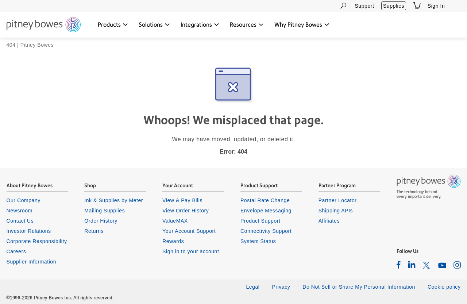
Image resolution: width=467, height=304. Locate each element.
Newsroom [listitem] (19, 210)
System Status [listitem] (258, 241)
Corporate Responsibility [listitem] (37, 241)
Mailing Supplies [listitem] (104, 210)
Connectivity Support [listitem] (266, 231)
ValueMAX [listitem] (175, 221)
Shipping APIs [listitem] (336, 210)
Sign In (436, 6)
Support (364, 6)
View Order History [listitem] (185, 210)
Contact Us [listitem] (20, 221)
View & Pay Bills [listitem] (182, 200)
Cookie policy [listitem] (444, 287)
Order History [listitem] (100, 221)
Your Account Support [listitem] (189, 231)
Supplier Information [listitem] (32, 262)
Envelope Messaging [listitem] (266, 210)
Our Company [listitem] (23, 200)
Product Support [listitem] (260, 221)
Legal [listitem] (252, 287)
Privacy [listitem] (281, 287)
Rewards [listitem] (173, 241)
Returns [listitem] (94, 231)
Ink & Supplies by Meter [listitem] (113, 200)
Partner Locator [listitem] (338, 200)
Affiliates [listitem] (329, 221)
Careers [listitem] (16, 251)
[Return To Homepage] (44, 25)
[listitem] (399, 265)
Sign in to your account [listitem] (190, 251)
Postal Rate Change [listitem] (265, 200)
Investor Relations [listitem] (29, 231)
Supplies (393, 6)
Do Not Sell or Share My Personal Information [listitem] (358, 287)
